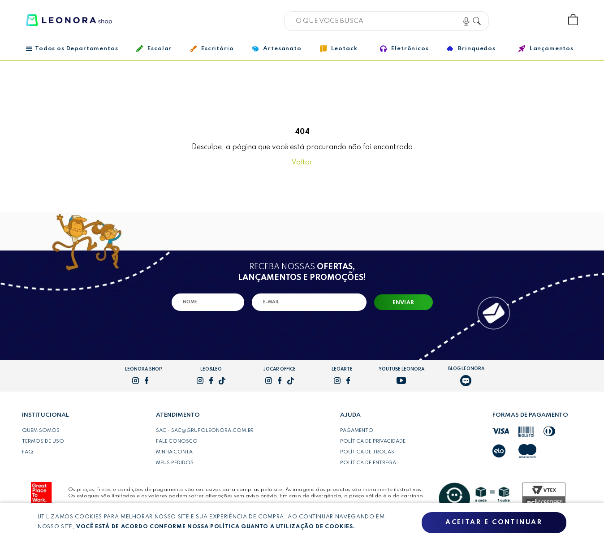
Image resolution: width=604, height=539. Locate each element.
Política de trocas (367, 452)
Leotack (339, 45)
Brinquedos (471, 46)
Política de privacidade (373, 441)
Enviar (403, 303)
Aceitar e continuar (493, 522)
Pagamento (356, 430)
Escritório (211, 45)
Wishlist (543, 20)
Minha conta (174, 452)
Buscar (479, 19)
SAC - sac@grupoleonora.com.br (205, 430)
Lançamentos (546, 45)
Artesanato (276, 45)
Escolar (154, 45)
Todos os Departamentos (72, 45)
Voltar (302, 162)
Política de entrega (368, 463)
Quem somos (41, 430)
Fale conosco (177, 441)
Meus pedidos (175, 463)
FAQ (27, 452)
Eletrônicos (404, 45)
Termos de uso (43, 441)
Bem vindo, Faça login (513, 20)
